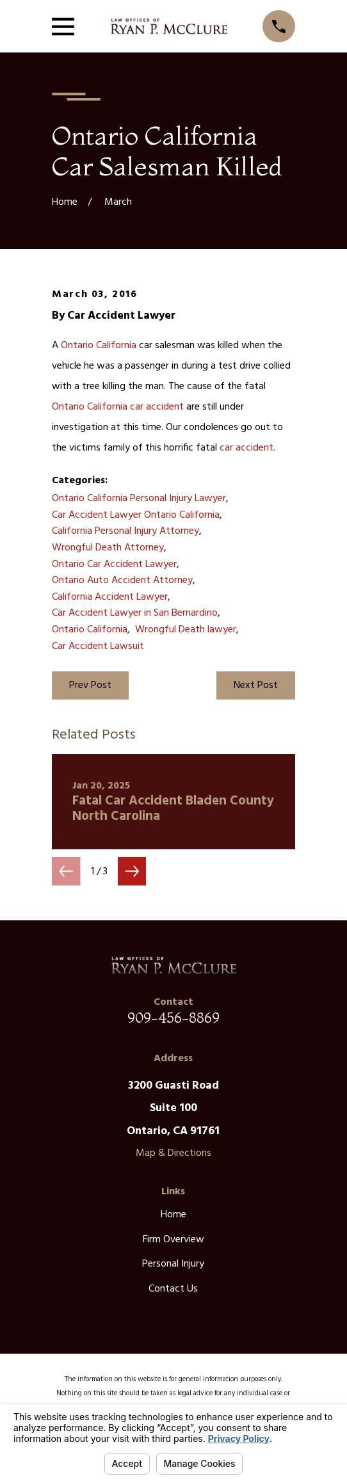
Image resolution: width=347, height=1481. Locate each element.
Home (173, 1214)
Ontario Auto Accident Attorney (122, 580)
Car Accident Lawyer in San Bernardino (135, 613)
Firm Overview (173, 1239)
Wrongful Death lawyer (185, 629)
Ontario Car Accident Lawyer (114, 564)
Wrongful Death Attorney (108, 548)
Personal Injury (173, 1264)
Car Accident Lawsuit (98, 646)
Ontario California (98, 345)
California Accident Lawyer (110, 597)
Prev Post (90, 685)
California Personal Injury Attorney (125, 531)
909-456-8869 (173, 1018)
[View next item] (132, 871)
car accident (157, 407)
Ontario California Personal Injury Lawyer (139, 498)
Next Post (256, 685)
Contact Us (173, 1289)
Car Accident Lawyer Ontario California (136, 515)
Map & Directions (173, 1153)
